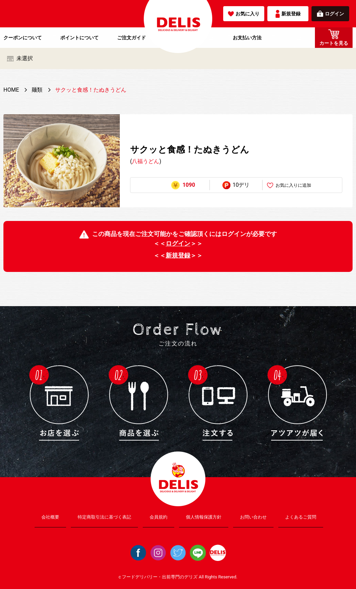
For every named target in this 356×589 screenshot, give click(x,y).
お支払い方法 (247, 37)
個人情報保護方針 (203, 517)
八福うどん (145, 161)
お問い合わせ (253, 517)
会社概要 (50, 517)
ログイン (330, 14)
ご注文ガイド (131, 37)
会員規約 (158, 517)
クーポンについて (22, 37)
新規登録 (288, 14)
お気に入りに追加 (289, 185)
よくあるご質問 (300, 517)
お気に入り (243, 13)
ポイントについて (79, 37)
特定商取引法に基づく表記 (104, 517)
